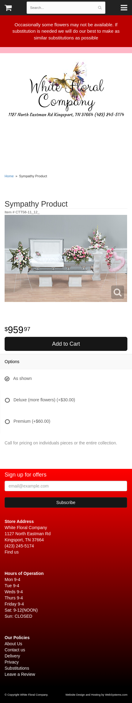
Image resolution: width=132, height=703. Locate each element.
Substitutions (17, 668)
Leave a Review (20, 674)
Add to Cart (66, 344)
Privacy (12, 662)
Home (9, 176)
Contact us (15, 649)
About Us (13, 643)
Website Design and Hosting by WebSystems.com (96, 694)
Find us (12, 552)
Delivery (12, 655)
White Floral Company (66, 94)
